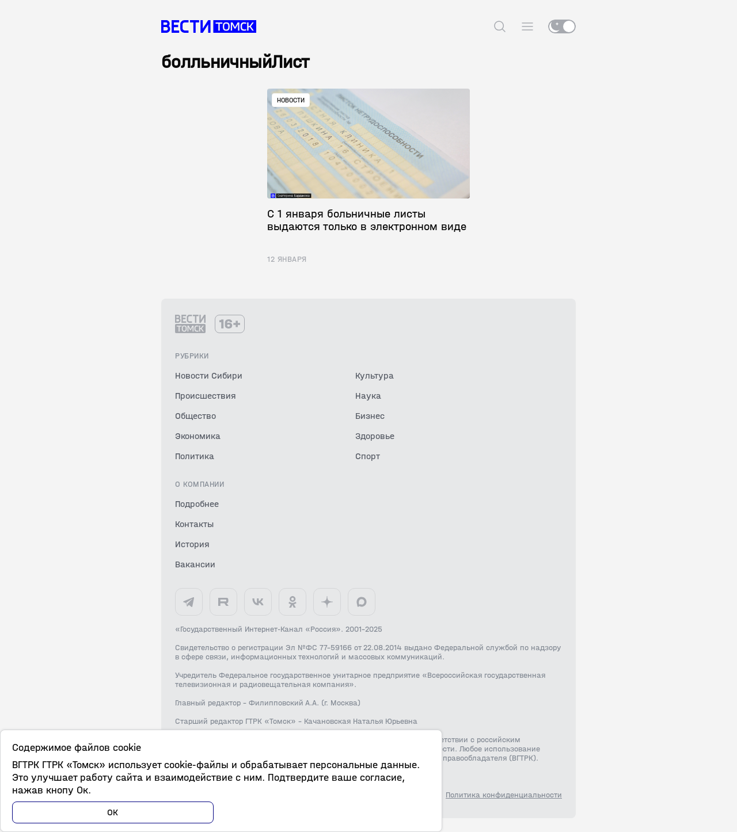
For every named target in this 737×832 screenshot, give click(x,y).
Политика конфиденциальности (504, 795)
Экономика (198, 435)
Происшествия (205, 395)
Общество (195, 415)
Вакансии (195, 564)
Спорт (367, 456)
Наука (368, 395)
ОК (113, 812)
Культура (374, 375)
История (192, 544)
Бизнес (370, 415)
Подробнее (197, 503)
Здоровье (374, 435)
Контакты (194, 523)
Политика (194, 456)
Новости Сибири (208, 375)
